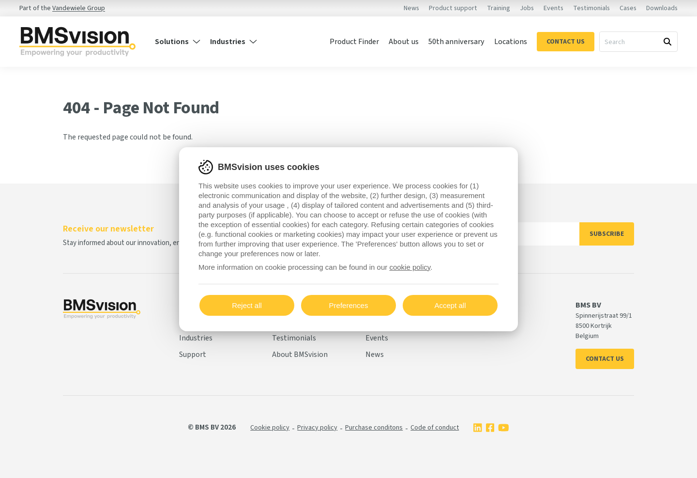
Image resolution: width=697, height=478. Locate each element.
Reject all (247, 305)
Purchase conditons (374, 427)
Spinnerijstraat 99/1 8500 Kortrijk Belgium (604, 326)
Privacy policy (317, 427)
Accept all (450, 305)
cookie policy (409, 267)
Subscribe (607, 234)
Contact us (605, 359)
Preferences (348, 305)
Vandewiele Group (78, 8)
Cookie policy (269, 427)
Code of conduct (434, 427)
